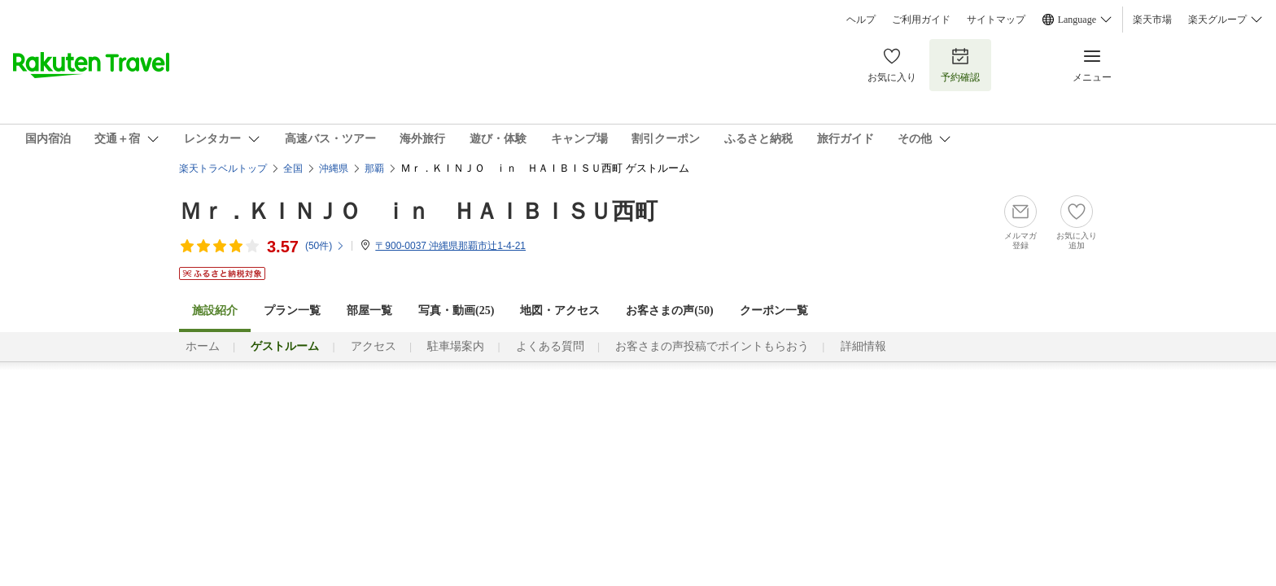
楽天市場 (1152, 19)
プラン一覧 (292, 310)
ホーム (203, 346)
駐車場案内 (455, 346)
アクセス (373, 346)
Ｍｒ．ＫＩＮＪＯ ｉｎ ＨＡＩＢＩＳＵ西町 (418, 211)
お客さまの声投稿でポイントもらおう (712, 346)
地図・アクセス (560, 310)
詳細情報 (863, 346)
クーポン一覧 (774, 310)
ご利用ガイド (921, 19)
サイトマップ (996, 19)
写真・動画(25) (456, 310)
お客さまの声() (669, 310)
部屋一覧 (369, 310)
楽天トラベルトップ (223, 168)
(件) (325, 246)
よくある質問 (550, 346)
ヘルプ (861, 19)
